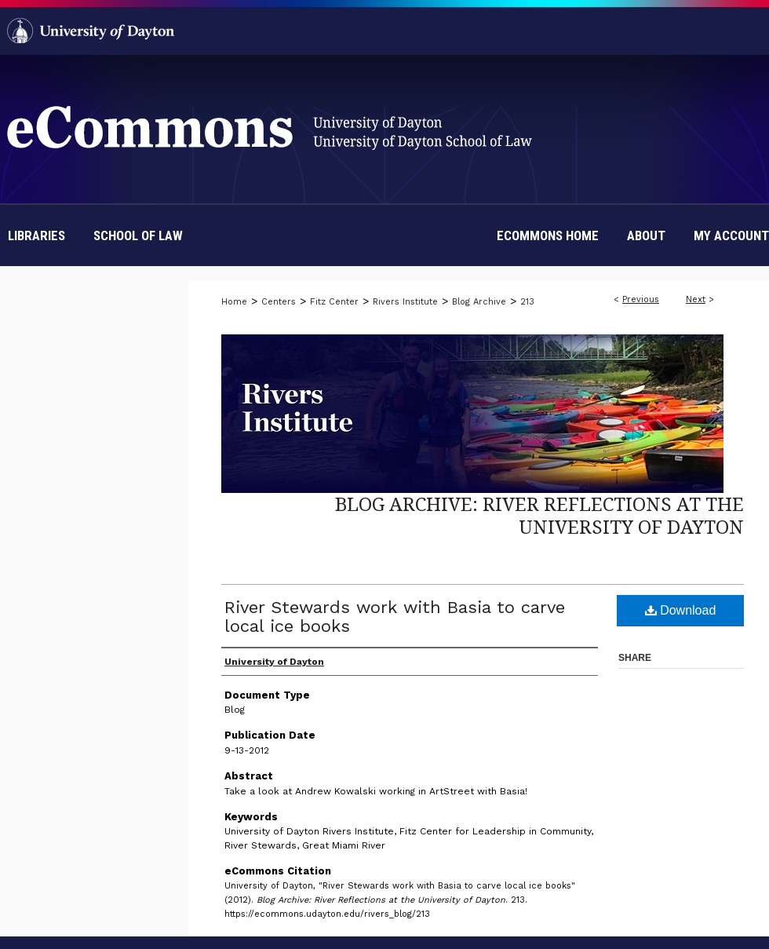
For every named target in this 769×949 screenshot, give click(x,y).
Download (680, 610)
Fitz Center (334, 302)
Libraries (36, 235)
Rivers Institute (405, 302)
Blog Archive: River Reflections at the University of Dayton (539, 515)
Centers (278, 302)
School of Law (138, 235)
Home (234, 302)
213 (527, 302)
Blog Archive (479, 302)
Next (695, 299)
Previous (640, 299)
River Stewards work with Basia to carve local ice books (394, 616)
